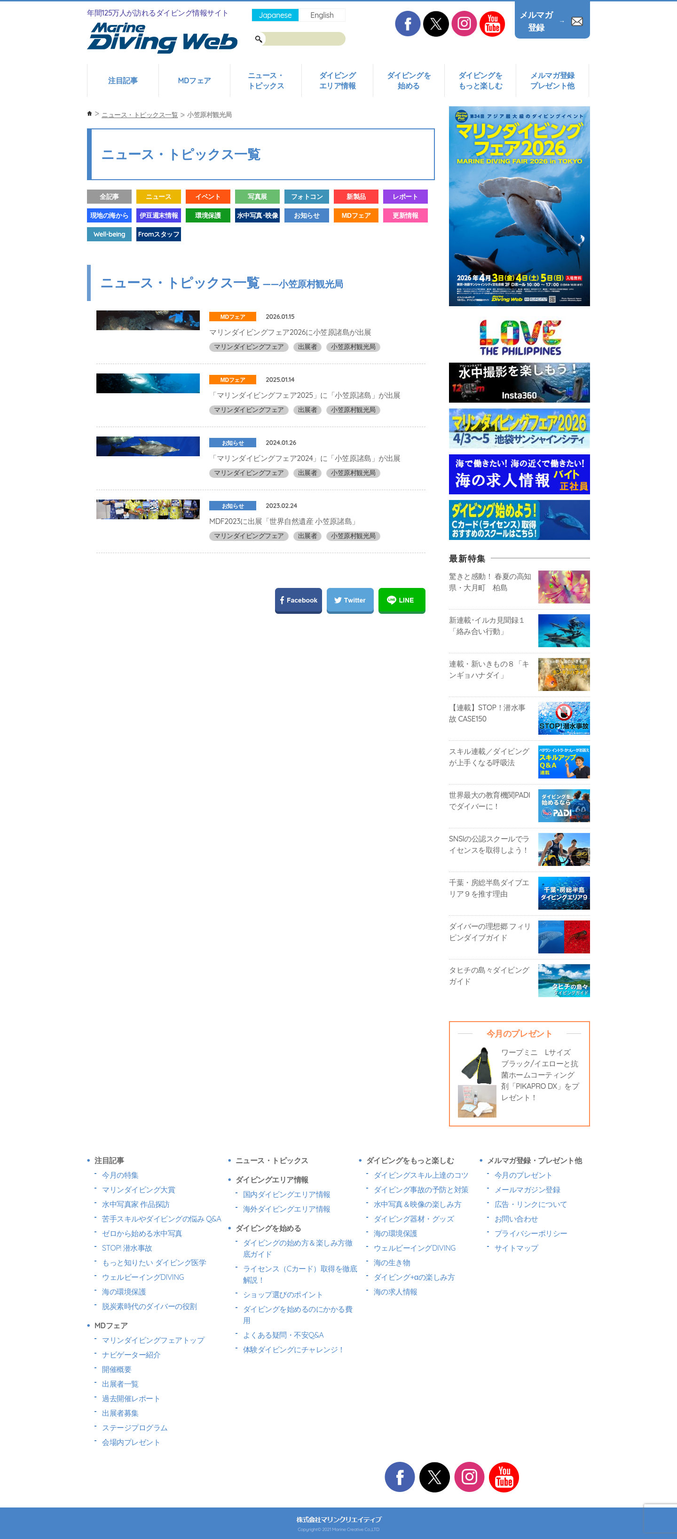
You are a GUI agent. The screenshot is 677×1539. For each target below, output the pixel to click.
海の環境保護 (124, 1291)
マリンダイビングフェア (249, 346)
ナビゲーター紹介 (131, 1354)
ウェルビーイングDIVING (143, 1277)
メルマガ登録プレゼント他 (552, 80)
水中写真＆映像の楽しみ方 (417, 1204)
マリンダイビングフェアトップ (153, 1340)
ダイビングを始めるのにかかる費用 (298, 1314)
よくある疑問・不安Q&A (283, 1335)
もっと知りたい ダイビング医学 (154, 1262)
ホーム (89, 113)
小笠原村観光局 (353, 346)
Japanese (275, 15)
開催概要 (116, 1369)
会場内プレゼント (131, 1442)
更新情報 (405, 215)
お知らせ (306, 215)
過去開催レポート (131, 1398)
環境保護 (207, 215)
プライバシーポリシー (531, 1233)
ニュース (158, 196)
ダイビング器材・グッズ (414, 1218)
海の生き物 (392, 1262)
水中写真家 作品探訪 (136, 1204)
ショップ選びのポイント (283, 1294)
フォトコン (307, 196)
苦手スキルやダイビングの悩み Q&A (161, 1218)
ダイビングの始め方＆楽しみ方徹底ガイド (298, 1248)
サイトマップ (516, 1248)
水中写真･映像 (257, 215)
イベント (207, 196)
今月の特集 (120, 1175)
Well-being (109, 234)
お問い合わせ (516, 1218)
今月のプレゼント (524, 1175)
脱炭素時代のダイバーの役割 (149, 1306)
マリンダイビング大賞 (138, 1189)
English (321, 15)
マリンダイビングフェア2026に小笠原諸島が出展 (290, 332)
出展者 (307, 346)
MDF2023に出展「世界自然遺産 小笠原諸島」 (284, 587)
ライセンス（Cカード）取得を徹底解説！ (300, 1274)
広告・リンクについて (531, 1204)
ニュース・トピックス (266, 80)
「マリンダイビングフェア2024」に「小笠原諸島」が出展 (305, 502)
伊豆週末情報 (159, 215)
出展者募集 (120, 1413)
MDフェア (194, 80)
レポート (405, 196)
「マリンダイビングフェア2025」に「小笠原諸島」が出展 (305, 417)
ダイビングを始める (409, 80)
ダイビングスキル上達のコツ (421, 1175)
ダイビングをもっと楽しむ (480, 80)
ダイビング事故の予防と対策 (421, 1189)
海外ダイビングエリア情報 (287, 1209)
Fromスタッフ (158, 234)
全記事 (109, 196)
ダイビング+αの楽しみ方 (414, 1277)
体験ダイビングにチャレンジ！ (294, 1349)
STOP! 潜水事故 (127, 1248)
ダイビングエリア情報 (337, 80)
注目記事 (122, 80)
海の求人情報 (395, 1291)
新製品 (356, 196)
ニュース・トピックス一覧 (140, 115)
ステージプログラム (135, 1427)
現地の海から (109, 215)
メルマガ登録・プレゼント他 (534, 1160)
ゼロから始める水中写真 (142, 1233)
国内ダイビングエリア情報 (287, 1194)
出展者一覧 (120, 1383)
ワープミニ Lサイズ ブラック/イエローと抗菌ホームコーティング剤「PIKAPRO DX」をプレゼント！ (540, 1074)
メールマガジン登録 (527, 1189)
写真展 (257, 196)
